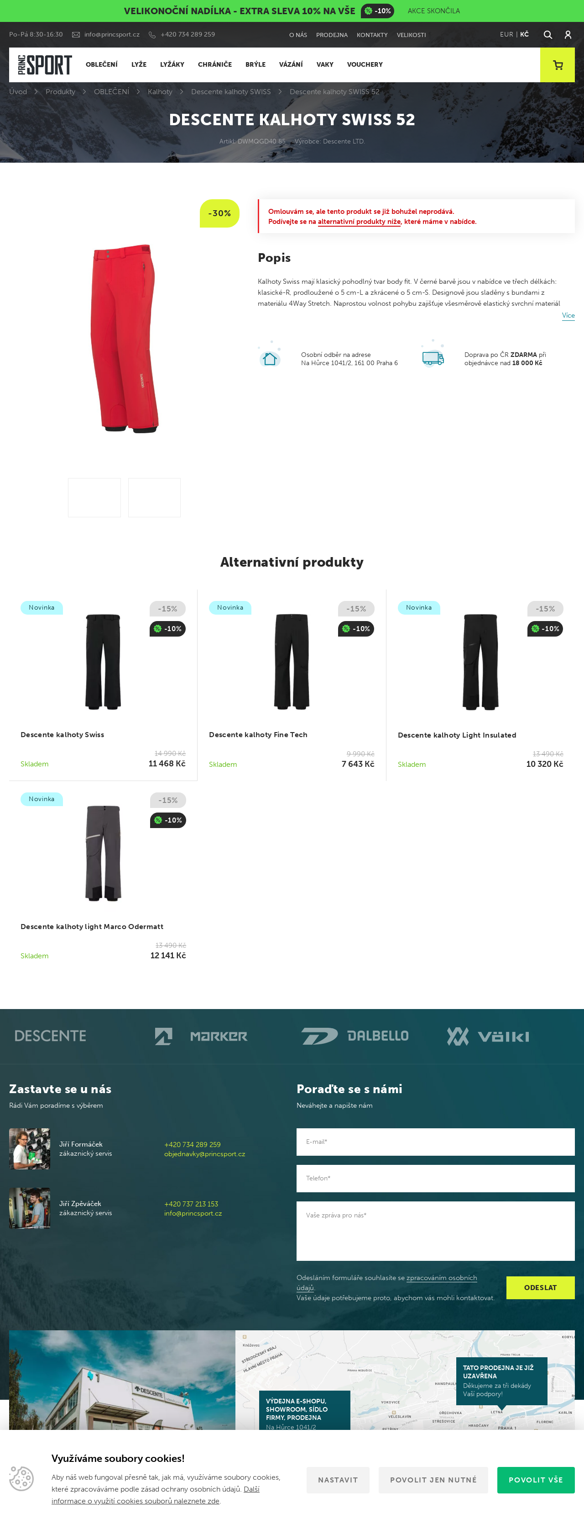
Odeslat (540, 1288)
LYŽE (138, 65)
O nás (298, 35)
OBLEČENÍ (102, 65)
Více (568, 315)
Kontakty (372, 35)
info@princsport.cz (112, 34)
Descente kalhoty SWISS (231, 91)
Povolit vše (536, 1480)
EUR (506, 34)
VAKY (325, 65)
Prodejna (332, 35)
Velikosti (411, 35)
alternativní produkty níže (359, 222)
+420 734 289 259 (188, 34)
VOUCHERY (365, 65)
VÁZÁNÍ (291, 65)
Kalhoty (160, 91)
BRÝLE (255, 65)
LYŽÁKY (172, 65)
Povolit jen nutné (433, 1480)
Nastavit (338, 1480)
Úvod (18, 91)
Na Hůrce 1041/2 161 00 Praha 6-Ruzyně (305, 1418)
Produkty (60, 91)
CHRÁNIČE (215, 65)
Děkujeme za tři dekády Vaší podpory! (502, 1381)
